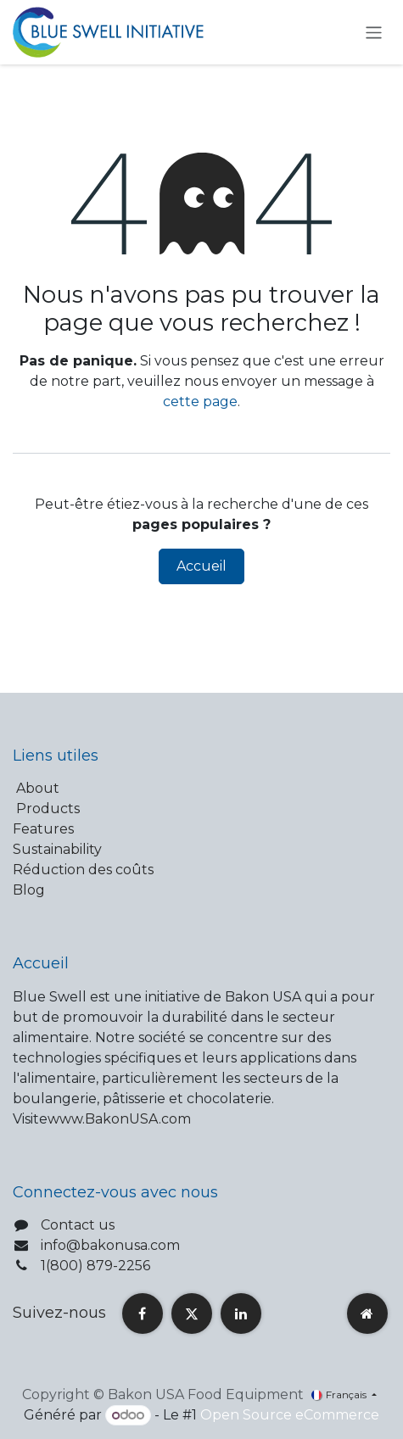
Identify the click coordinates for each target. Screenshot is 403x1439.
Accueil (201, 566)
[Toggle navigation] (373, 31)
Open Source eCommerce (289, 1415)
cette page (200, 401)
